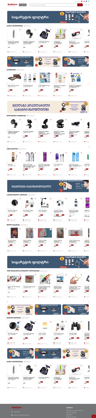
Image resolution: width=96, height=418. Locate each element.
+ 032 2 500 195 (77, 1)
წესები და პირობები (71, 412)
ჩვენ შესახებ (69, 414)
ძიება (79, 5)
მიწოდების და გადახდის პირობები (74, 410)
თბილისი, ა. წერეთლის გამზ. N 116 (20, 415)
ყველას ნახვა (27, 26)
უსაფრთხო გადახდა (71, 416)
